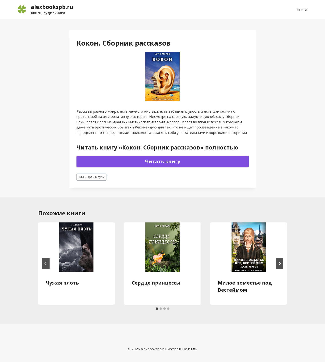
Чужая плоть (62, 283)
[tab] (157, 308)
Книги (302, 9)
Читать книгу (162, 161)
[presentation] (76, 247)
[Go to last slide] (46, 263)
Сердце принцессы (156, 283)
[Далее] (279, 263)
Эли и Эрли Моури (91, 177)
